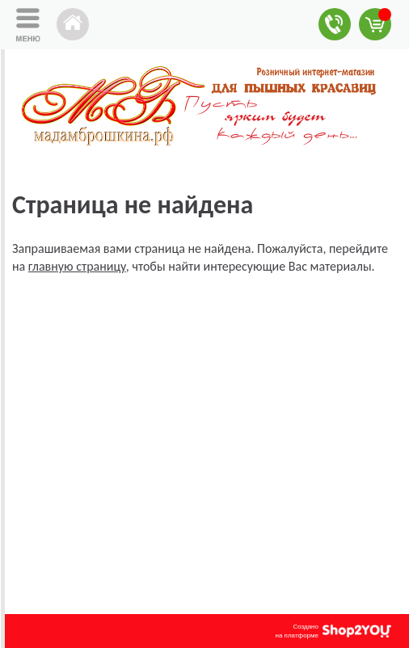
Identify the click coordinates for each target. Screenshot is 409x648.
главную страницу (77, 266)
